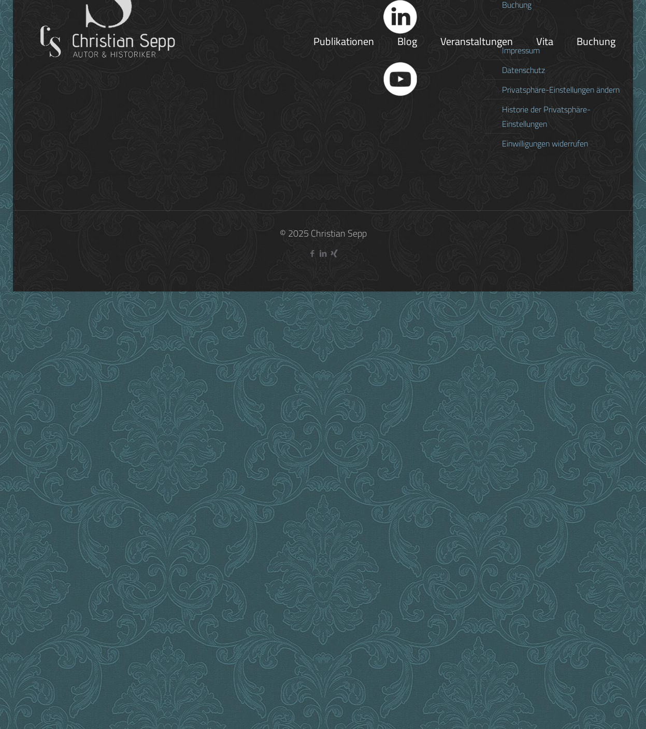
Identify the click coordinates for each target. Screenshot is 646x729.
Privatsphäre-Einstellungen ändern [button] (561, 89)
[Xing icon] (334, 253)
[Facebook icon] (312, 253)
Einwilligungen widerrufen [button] (545, 143)
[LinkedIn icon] (323, 253)
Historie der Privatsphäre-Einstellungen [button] (546, 116)
